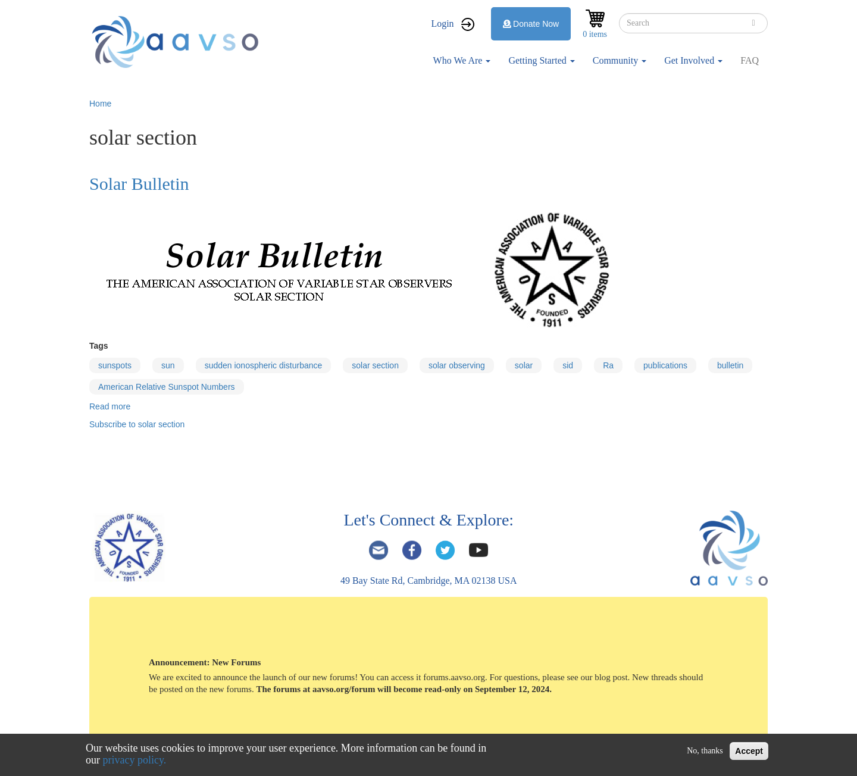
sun (168, 365)
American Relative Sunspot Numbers (166, 387)
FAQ (749, 60)
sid (567, 365)
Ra (608, 365)
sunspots (115, 365)
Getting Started (541, 60)
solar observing (456, 365)
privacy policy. (135, 760)
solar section (375, 365)
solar (524, 365)
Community (619, 60)
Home (100, 103)
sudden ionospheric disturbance (264, 365)
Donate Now (531, 24)
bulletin (730, 365)
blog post (611, 677)
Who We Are (462, 60)
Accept (749, 751)
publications (665, 365)
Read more (109, 406)
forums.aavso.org (454, 677)
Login (442, 23)
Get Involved (693, 60)
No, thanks (705, 750)
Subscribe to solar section (136, 424)
